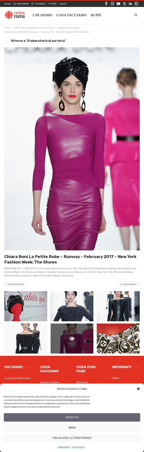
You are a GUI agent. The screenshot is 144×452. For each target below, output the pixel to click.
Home (7, 3)
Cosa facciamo (71, 15)
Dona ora (82, 382)
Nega (72, 427)
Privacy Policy (78, 446)
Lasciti (62, 3)
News (115, 378)
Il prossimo (129, 284)
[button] (138, 389)
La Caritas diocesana (17, 378)
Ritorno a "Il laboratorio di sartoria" (35, 41)
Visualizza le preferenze (72, 438)
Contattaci (39, 3)
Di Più (96, 15)
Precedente (15, 284)
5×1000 (52, 3)
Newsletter (21, 3)
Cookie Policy (63, 446)
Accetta (72, 417)
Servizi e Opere (49, 382)
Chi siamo (42, 15)
